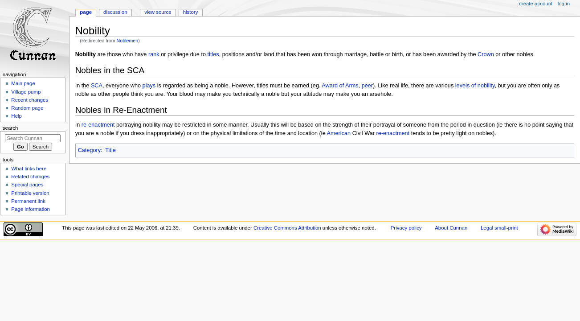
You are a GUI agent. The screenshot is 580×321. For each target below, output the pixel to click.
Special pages (27, 184)
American (339, 133)
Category (89, 150)
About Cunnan (451, 227)
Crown (486, 54)
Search (10, 128)
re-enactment (98, 125)
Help (16, 116)
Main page (23, 83)
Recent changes (29, 100)
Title (110, 150)
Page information (30, 209)
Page (86, 12)
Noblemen (128, 40)
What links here (28, 168)
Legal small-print (499, 227)
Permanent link (28, 201)
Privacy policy (406, 227)
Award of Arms (340, 85)
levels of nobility (475, 85)
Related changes (30, 176)
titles (213, 54)
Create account (535, 3)
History (190, 12)
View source (157, 12)
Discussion (115, 12)
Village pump (26, 92)
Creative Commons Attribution (287, 227)
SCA (96, 85)
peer (367, 85)
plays (149, 85)
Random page (27, 108)
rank (153, 54)
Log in (564, 3)
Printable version (30, 193)
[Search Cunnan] (33, 138)
